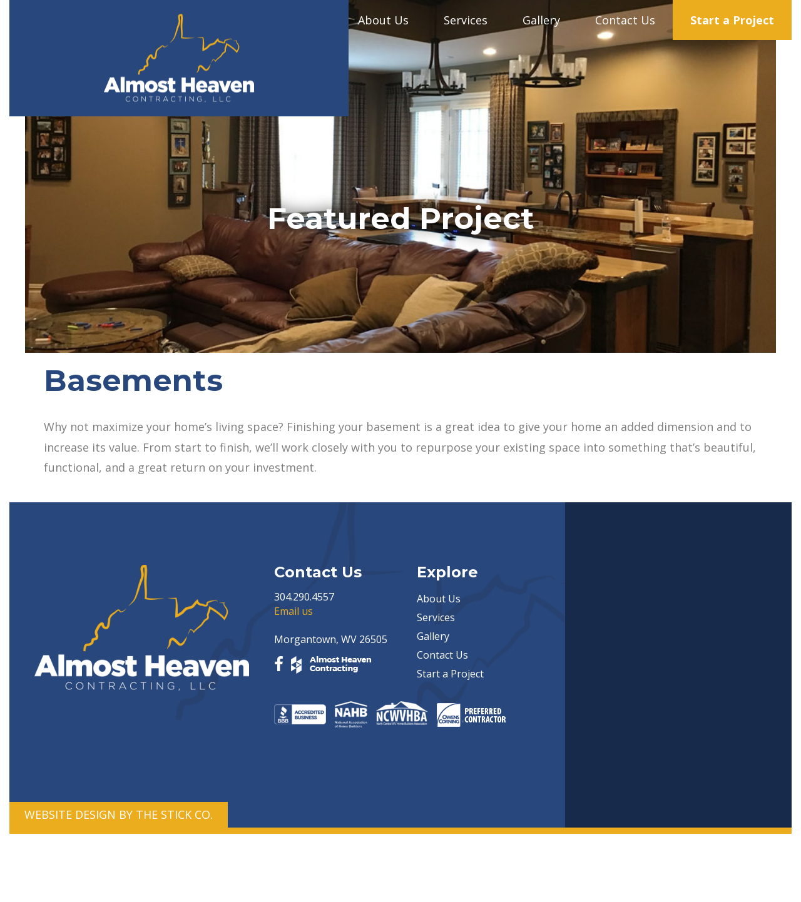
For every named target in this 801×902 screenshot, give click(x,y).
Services (465, 20)
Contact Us (625, 20)
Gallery (541, 20)
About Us (383, 20)
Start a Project (732, 20)
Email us (293, 611)
